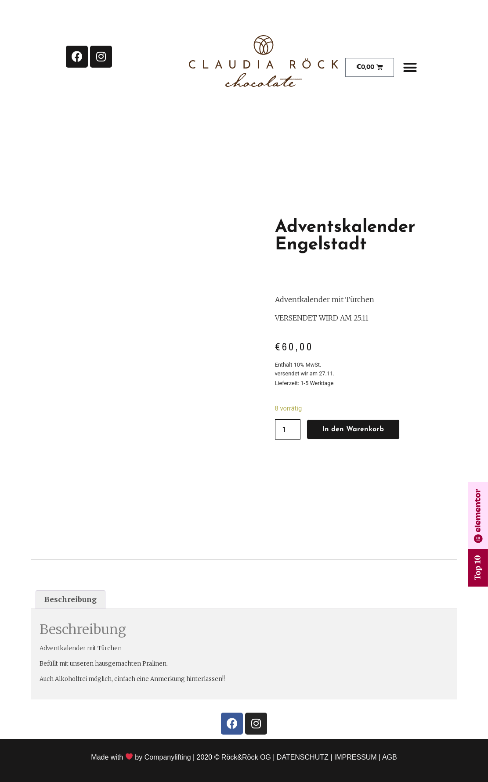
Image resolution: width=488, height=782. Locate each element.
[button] (410, 68)
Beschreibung (70, 599)
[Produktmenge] (287, 429)
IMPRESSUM (355, 757)
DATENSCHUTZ (303, 757)
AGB (389, 757)
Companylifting (168, 757)
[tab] (70, 599)
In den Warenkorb (353, 429)
